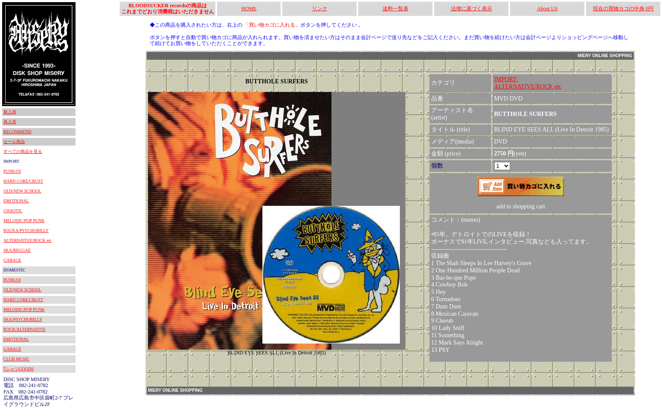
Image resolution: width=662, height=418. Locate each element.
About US (547, 9)
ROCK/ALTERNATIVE (24, 329)
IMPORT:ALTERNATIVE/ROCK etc (528, 83)
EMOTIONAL (16, 200)
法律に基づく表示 (471, 9)
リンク (319, 9)
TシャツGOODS (18, 368)
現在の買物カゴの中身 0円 (623, 9)
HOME (249, 9)
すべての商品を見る (22, 151)
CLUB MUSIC (16, 359)
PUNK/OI (12, 171)
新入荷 (9, 112)
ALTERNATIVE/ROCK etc (27, 240)
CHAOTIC (12, 210)
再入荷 (9, 121)
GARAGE (12, 260)
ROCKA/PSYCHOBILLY (26, 230)
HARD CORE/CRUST (23, 181)
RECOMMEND (17, 131)
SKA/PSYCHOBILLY (22, 319)
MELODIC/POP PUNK (24, 220)
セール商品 (14, 141)
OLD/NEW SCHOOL (22, 191)
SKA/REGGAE (16, 250)
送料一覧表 (395, 9)
